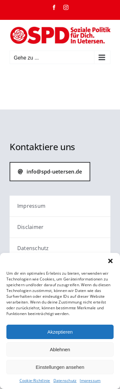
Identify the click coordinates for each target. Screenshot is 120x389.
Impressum (90, 380)
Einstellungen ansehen (60, 367)
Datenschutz (65, 380)
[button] (110, 261)
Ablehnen (60, 349)
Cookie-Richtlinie (35, 380)
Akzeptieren (60, 332)
